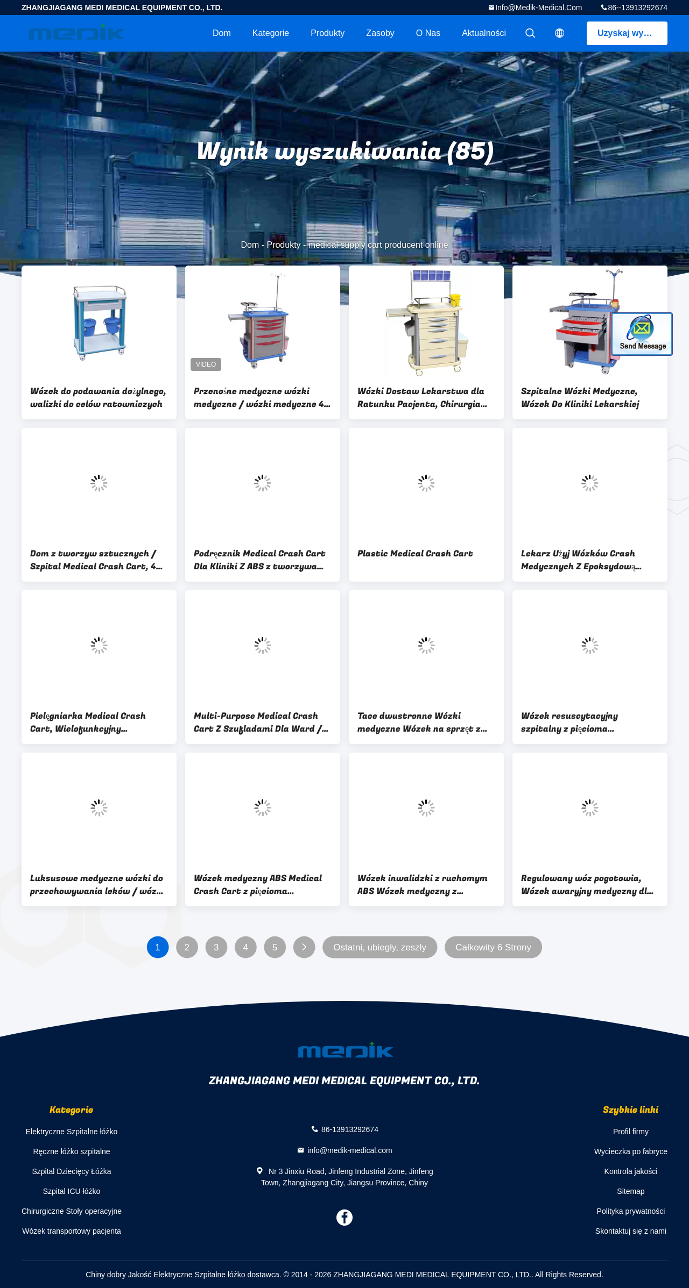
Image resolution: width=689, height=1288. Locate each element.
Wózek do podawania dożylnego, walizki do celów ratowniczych (98, 398)
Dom (222, 33)
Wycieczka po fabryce (630, 1151)
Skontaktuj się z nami (630, 1231)
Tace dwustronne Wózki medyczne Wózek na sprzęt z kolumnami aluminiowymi (419, 722)
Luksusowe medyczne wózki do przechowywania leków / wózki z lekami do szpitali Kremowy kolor (97, 885)
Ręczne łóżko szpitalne (71, 1151)
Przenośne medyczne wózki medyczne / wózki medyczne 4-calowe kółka (261, 398)
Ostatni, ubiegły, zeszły (379, 947)
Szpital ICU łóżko (72, 1191)
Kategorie (271, 33)
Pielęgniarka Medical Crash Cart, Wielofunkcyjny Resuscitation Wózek (88, 722)
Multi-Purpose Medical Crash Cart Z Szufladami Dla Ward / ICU (258, 722)
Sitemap (630, 1191)
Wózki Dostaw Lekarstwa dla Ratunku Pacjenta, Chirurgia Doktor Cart (420, 398)
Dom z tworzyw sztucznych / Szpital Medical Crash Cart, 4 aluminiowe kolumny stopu (93, 560)
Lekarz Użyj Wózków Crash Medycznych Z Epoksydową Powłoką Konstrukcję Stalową (583, 560)
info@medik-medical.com (538, 7)
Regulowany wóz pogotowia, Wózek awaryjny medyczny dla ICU (586, 885)
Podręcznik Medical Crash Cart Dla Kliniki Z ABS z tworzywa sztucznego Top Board (260, 560)
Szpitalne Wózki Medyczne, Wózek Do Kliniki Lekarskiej (580, 398)
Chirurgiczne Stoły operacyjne (72, 1211)
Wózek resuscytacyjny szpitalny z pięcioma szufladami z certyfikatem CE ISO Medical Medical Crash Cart (588, 722)
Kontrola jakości (631, 1171)
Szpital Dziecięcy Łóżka (71, 1171)
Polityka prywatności (631, 1211)
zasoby (380, 33)
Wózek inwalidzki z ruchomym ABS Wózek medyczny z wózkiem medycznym (422, 885)
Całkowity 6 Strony (493, 947)
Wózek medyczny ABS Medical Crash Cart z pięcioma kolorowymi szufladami (258, 885)
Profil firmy (631, 1131)
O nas (428, 33)
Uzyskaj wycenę (630, 33)
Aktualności (484, 33)
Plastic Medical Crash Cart (415, 553)
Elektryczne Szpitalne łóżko (71, 1131)
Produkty (327, 33)
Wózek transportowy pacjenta (71, 1231)
